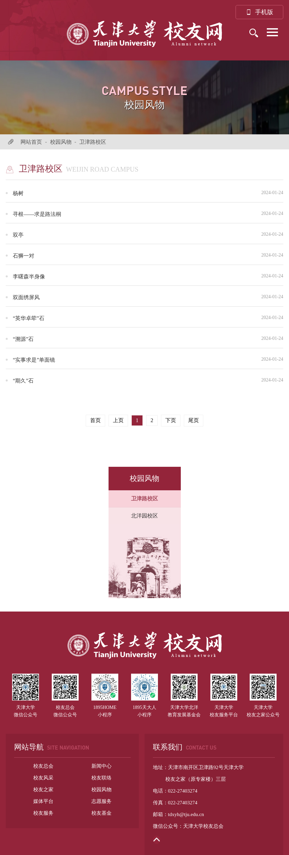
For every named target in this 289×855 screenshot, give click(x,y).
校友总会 (43, 766)
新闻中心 (101, 766)
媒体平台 (43, 801)
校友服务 (43, 813)
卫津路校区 (92, 142)
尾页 (193, 420)
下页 (170, 420)
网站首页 (31, 142)
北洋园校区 (144, 516)
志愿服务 (101, 801)
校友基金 (101, 813)
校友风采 (43, 777)
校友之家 (43, 789)
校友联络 (101, 777)
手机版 (259, 12)
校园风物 (61, 142)
